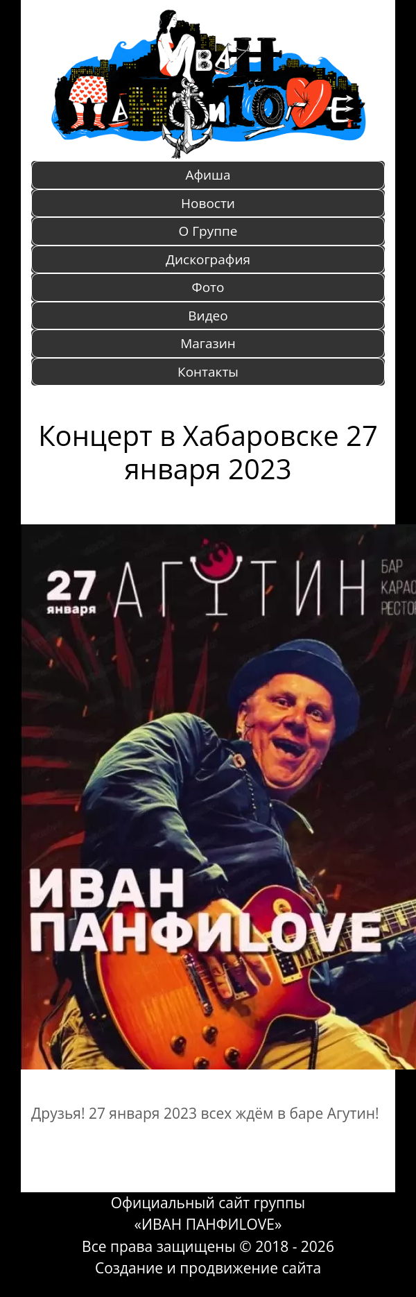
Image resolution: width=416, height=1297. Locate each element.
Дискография (208, 259)
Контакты (208, 372)
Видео (207, 316)
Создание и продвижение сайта (208, 1268)
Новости (208, 203)
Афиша (207, 175)
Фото (208, 287)
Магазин (208, 343)
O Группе (208, 231)
